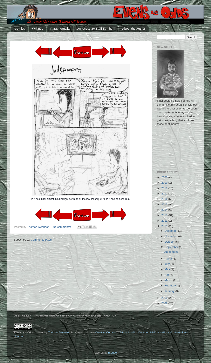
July (167, 263)
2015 (164, 204)
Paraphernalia (59, 28)
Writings (37, 28)
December (171, 230)
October (170, 241)
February (171, 285)
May (168, 269)
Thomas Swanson (59, 332)
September (172, 247)
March (169, 280)
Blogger (113, 352)
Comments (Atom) (42, 239)
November (171, 236)
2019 (164, 182)
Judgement (171, 251)
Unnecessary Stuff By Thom (96, 28)
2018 (164, 188)
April (168, 274)
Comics (20, 28)
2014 (164, 209)
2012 (164, 220)
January (170, 291)
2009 (164, 303)
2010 (164, 297)
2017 (164, 193)
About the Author (133, 28)
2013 (164, 215)
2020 (164, 177)
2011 (164, 226)
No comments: (62, 226)
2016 (164, 198)
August (169, 258)
